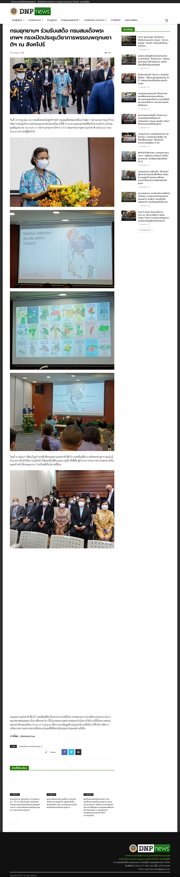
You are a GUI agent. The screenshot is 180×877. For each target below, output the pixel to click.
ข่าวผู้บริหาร (15, 794)
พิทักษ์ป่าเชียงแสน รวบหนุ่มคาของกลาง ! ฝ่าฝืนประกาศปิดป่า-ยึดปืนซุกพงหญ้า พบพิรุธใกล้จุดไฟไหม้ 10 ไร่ (153, 157)
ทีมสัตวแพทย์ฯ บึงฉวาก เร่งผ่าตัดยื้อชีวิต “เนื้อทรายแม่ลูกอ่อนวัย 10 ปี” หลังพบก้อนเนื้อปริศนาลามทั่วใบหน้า (153, 79)
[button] (166, 20)
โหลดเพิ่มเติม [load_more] (145, 230)
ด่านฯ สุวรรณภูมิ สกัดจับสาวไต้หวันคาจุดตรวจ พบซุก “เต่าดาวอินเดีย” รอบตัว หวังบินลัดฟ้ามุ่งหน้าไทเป (153, 41)
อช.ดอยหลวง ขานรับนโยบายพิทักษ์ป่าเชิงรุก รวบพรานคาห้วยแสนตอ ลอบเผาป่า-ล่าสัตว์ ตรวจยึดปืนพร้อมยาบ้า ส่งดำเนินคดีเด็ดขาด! (154, 198)
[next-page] (16, 823)
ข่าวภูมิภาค (51, 794)
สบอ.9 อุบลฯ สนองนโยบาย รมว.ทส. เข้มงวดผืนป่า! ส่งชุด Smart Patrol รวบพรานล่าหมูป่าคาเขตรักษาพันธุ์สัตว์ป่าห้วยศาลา (153, 216)
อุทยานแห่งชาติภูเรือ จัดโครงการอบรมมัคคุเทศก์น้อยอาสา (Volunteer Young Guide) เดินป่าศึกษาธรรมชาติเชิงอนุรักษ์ (153, 120)
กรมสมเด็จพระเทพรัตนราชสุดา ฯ (30, 746)
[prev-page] (12, 823)
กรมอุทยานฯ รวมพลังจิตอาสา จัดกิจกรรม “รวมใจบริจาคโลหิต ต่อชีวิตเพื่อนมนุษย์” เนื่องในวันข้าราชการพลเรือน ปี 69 (153, 138)
